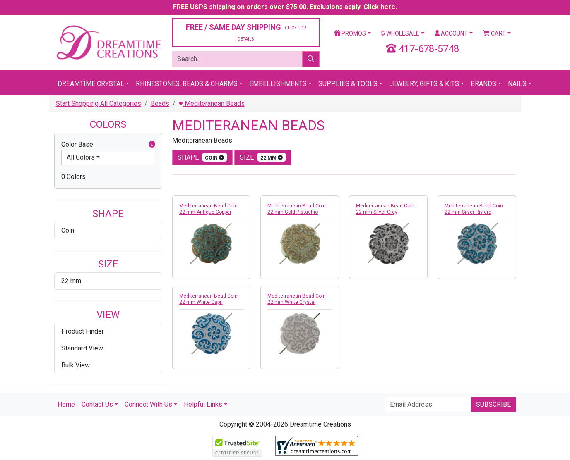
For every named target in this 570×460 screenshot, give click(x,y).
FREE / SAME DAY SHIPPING (246, 32)
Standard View (82, 348)
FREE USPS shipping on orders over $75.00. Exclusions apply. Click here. (285, 7)
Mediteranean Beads (212, 103)
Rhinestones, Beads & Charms (187, 84)
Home (66, 404)
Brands (483, 84)
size (263, 157)
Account (451, 33)
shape (203, 157)
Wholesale (400, 33)
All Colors (81, 157)
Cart (494, 33)
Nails (517, 84)
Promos (350, 33)
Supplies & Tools (348, 84)
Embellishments (278, 84)
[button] (152, 145)
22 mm (71, 281)
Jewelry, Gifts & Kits (424, 84)
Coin (67, 230)
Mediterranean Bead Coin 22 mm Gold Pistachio (296, 209)
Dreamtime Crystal (91, 84)
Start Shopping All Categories (98, 103)
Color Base (108, 145)
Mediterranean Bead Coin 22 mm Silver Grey (385, 209)
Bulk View (75, 365)
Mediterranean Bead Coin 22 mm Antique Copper (208, 209)
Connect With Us (148, 404)
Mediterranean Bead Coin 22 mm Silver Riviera (474, 209)
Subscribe (493, 404)
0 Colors (73, 177)
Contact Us (97, 404)
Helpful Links (203, 404)
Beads (160, 103)
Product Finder (82, 331)
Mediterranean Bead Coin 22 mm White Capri (208, 299)
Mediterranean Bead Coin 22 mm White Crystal (296, 299)
